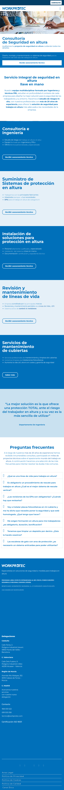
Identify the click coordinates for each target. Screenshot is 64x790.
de (27, 309)
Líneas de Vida (44, 306)
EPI (53, 306)
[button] (60, 8)
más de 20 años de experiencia (38, 453)
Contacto (6, 704)
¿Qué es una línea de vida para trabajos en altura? (32, 476)
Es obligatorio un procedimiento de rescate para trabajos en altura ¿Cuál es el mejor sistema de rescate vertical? (30, 486)
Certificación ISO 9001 (12, 722)
